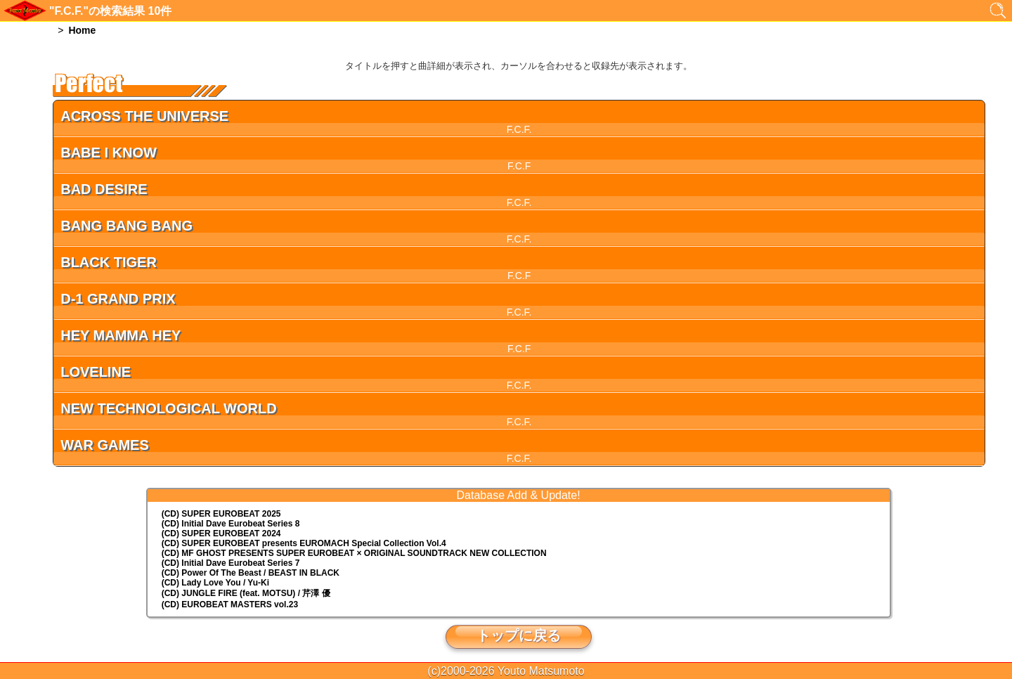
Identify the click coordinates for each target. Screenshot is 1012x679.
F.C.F (519, 166)
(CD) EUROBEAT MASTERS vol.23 (230, 604)
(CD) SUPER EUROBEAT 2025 (221, 514)
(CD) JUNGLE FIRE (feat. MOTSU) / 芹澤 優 (246, 593)
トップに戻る (518, 635)
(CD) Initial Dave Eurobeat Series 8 (231, 524)
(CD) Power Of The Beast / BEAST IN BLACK (250, 573)
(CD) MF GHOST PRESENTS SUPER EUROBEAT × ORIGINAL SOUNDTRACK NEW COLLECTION (354, 553)
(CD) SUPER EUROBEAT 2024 (221, 533)
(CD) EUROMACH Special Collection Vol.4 (304, 543)
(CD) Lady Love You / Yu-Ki (215, 583)
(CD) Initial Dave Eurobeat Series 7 (231, 563)
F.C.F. (519, 129)
